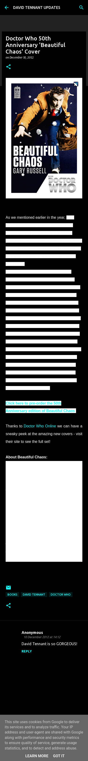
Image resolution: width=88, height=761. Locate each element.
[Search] (81, 7)
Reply (27, 651)
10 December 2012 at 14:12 (41, 637)
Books (12, 594)
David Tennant (34, 594)
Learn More (36, 756)
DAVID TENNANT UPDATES (36, 7)
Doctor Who (61, 594)
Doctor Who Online (40, 426)
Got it (59, 756)
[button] (8, 67)
